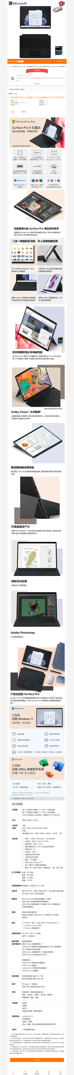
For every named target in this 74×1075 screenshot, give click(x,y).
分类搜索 (25, 1072)
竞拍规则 (23, 112)
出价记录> (36, 83)
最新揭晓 (37, 1072)
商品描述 (13, 112)
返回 (10, 3)
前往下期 (37, 1060)
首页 (63, 3)
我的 (61, 1072)
